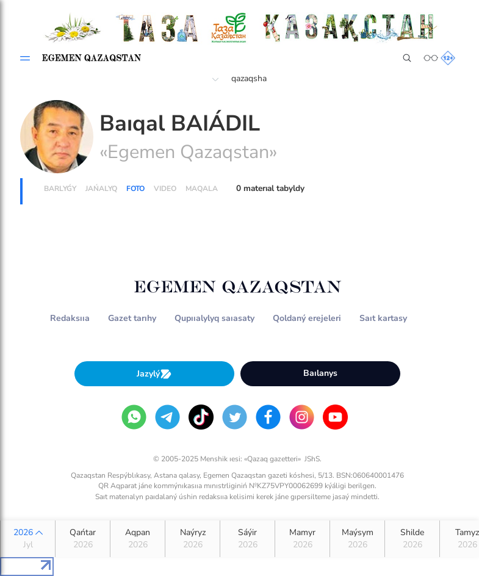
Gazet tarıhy (132, 318)
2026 (28, 539)
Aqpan (138, 539)
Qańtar (83, 539)
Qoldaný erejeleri (307, 318)
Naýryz (192, 539)
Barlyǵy (60, 188)
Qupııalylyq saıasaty (214, 318)
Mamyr (302, 539)
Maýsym (357, 539)
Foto (135, 188)
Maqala (201, 188)
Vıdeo (165, 188)
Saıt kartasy (383, 318)
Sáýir (247, 539)
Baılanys (320, 373)
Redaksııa (70, 318)
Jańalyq (101, 188)
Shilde (412, 539)
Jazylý (154, 373)
